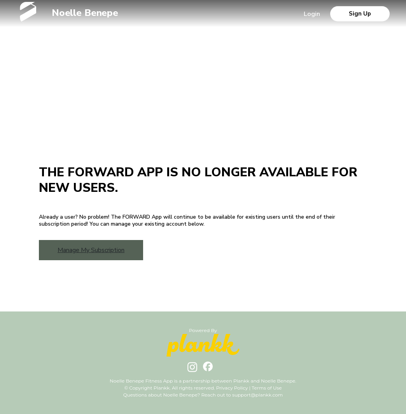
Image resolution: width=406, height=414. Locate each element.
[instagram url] (192, 370)
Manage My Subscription (91, 250)
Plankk (241, 381)
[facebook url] (208, 369)
